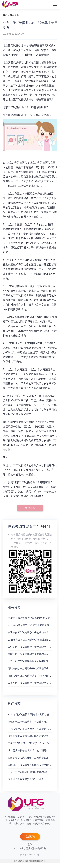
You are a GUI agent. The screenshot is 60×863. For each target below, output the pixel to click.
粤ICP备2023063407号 (29, 855)
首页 (5, 15)
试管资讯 (14, 15)
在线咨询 (30, 508)
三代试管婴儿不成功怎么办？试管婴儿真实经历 (33, 728)
